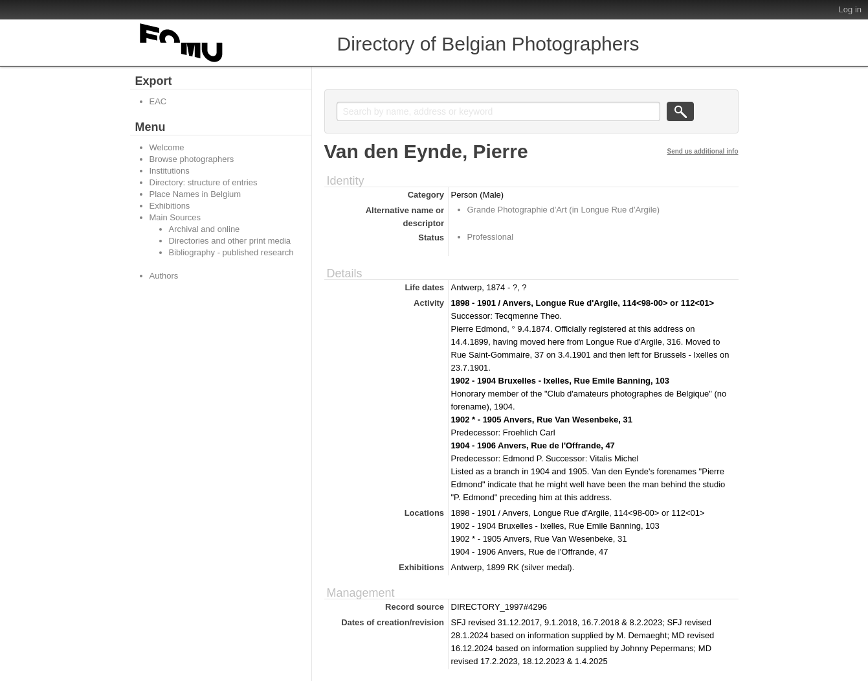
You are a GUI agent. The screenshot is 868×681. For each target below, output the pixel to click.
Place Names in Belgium (195, 194)
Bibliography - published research (231, 252)
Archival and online (204, 229)
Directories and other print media (230, 241)
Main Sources (175, 217)
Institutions (170, 171)
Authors (164, 276)
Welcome (167, 147)
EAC (158, 101)
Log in (850, 9)
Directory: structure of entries (204, 182)
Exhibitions (170, 206)
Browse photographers (192, 159)
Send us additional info (703, 151)
